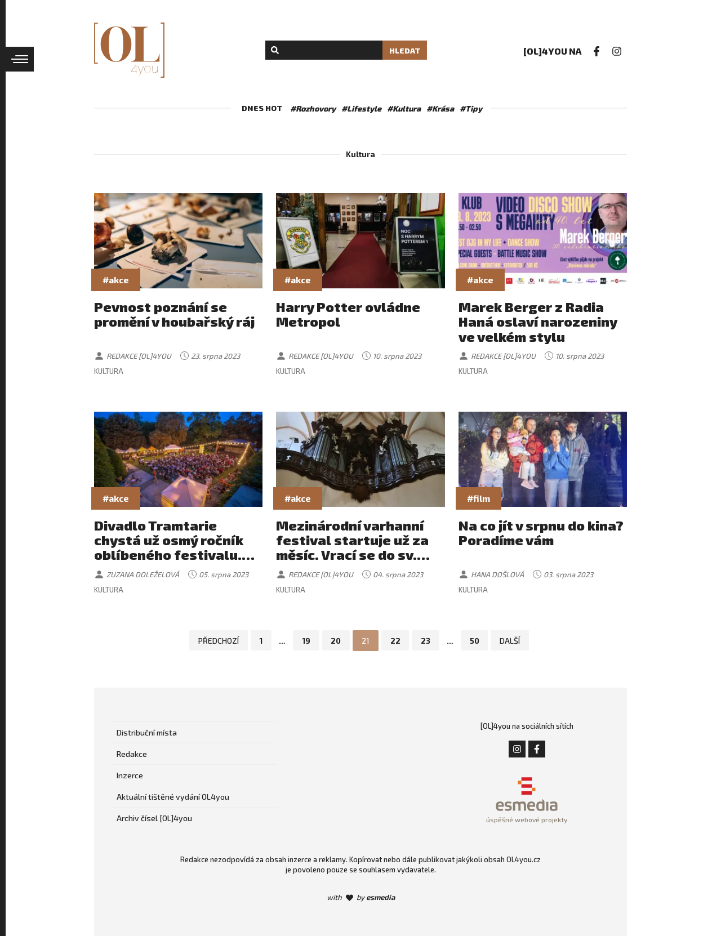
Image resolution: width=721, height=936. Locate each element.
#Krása (440, 108)
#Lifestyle (361, 108)
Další (511, 640)
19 (305, 640)
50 (475, 640)
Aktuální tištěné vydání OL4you (173, 796)
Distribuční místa (147, 732)
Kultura (108, 371)
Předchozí (217, 640)
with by (361, 897)
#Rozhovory (313, 108)
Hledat (404, 50)
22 (395, 640)
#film (478, 498)
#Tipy (471, 108)
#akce (116, 279)
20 (336, 640)
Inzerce (130, 775)
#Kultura (404, 108)
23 (426, 640)
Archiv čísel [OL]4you (154, 818)
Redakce (132, 754)
